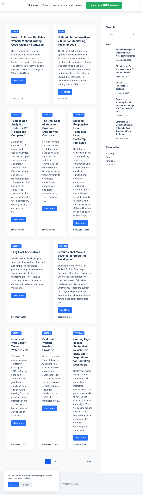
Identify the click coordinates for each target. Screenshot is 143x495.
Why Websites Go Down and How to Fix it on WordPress (124, 69)
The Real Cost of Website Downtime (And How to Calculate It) (51, 128)
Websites (16, 115)
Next (90, 461)
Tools (15, 31)
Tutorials (78, 115)
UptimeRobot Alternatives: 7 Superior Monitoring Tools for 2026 (74, 41)
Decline (26, 485)
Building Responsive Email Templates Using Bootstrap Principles (80, 131)
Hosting (47, 333)
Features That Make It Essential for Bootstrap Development (72, 255)
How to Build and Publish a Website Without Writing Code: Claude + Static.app (28, 41)
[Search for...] (118, 34)
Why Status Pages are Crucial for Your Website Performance (125, 53)
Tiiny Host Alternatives (25, 252)
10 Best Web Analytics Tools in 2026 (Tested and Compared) (19, 128)
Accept (13, 485)
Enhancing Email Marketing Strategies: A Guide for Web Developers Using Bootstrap (125, 128)
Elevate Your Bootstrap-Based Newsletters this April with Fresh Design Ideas (125, 105)
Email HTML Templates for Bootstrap (121, 86)
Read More (19, 81)
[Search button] (133, 34)
